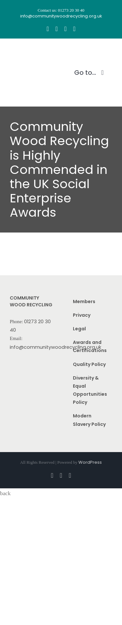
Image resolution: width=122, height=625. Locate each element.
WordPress (90, 462)
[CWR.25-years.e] (34, 51)
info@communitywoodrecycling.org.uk (55, 347)
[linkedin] (74, 29)
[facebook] (48, 29)
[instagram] (56, 29)
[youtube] (65, 29)
